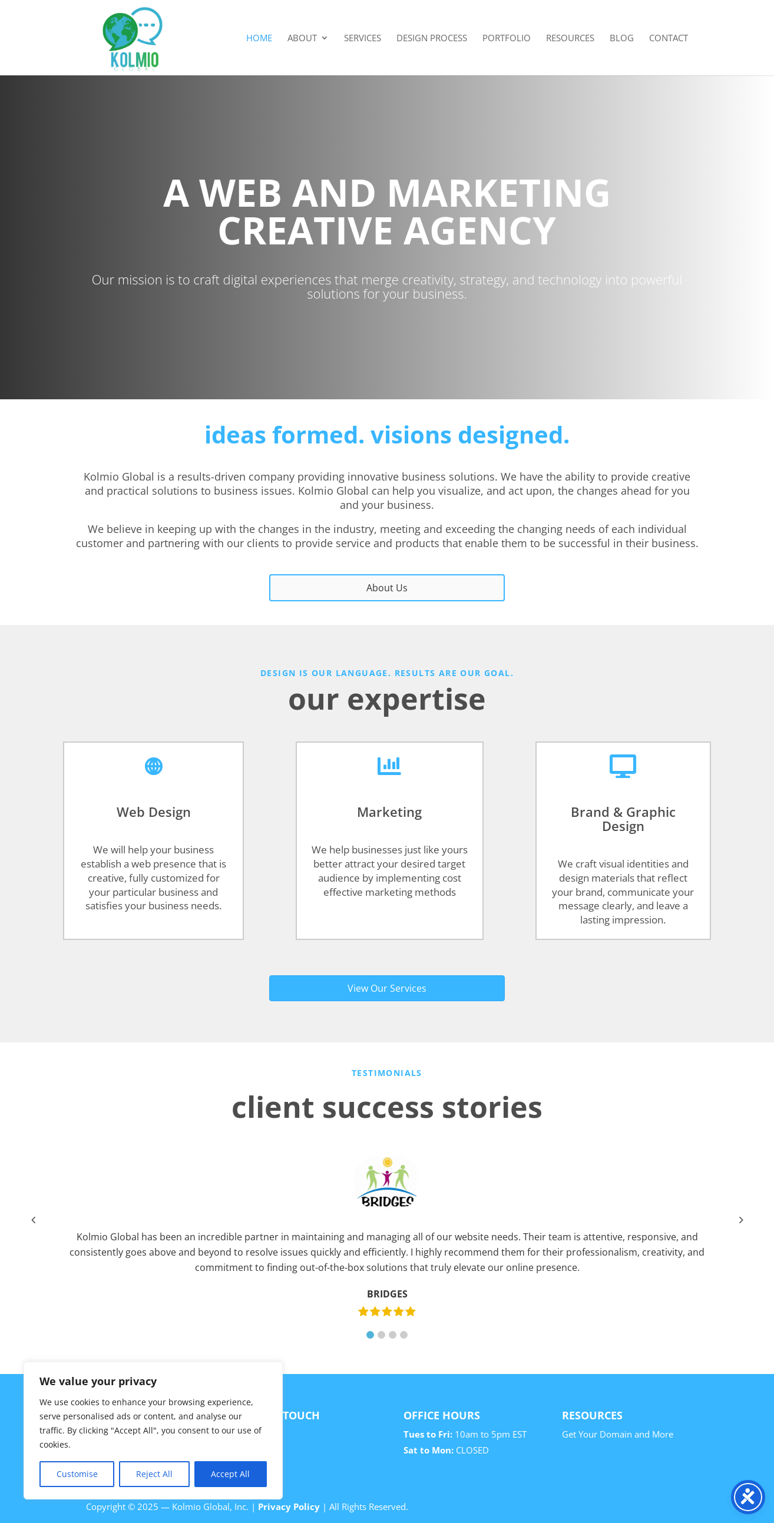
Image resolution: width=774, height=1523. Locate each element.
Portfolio (506, 39)
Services (362, 39)
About (302, 39)
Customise (77, 1473)
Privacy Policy (289, 1506)
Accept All (230, 1473)
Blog (622, 39)
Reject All (154, 1473)
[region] (153, 1430)
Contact (668, 39)
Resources (570, 39)
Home (259, 39)
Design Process (431, 39)
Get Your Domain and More (617, 1434)
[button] (370, 1335)
